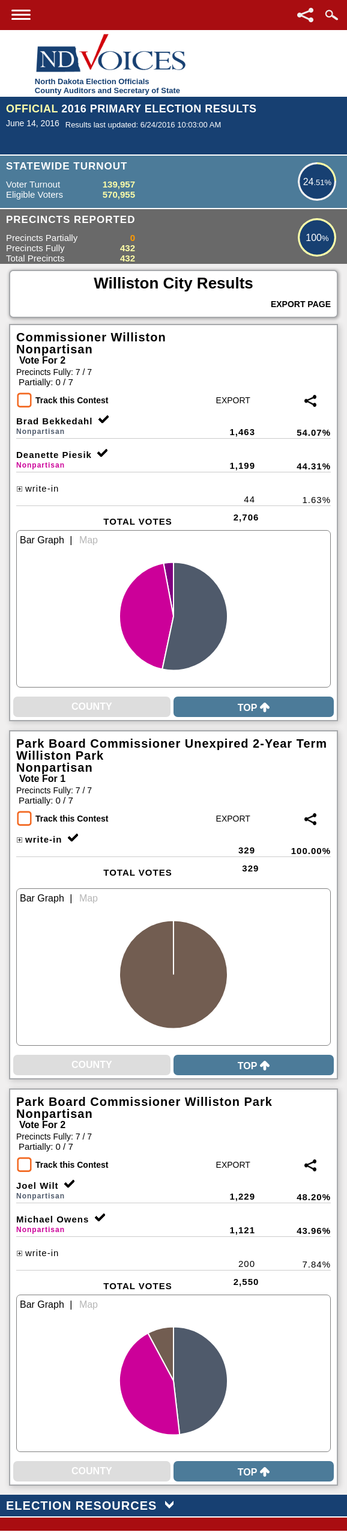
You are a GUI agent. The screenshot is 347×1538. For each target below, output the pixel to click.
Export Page (301, 304)
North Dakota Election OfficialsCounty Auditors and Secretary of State (107, 86)
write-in (37, 488)
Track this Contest (71, 400)
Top (254, 708)
